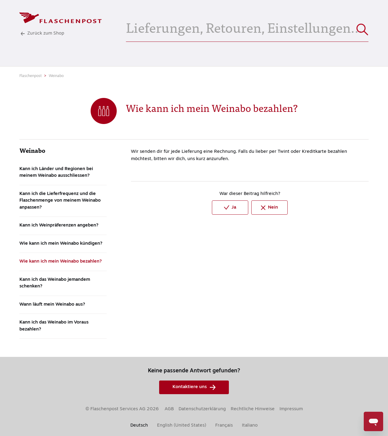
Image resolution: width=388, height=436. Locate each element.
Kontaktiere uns (194, 387)
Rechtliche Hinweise (253, 409)
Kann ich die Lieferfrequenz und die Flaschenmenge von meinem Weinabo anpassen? (60, 201)
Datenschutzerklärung (202, 409)
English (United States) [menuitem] (181, 425)
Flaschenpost (30, 76)
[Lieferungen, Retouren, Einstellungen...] (247, 27)
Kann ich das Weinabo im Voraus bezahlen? (54, 326)
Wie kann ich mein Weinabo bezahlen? (60, 261)
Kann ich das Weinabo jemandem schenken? (54, 283)
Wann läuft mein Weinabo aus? (52, 304)
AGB (169, 409)
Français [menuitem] (224, 425)
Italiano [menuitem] (250, 425)
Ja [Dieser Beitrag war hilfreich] (230, 207)
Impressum (291, 409)
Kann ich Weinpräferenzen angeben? (59, 225)
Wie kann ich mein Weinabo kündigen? (60, 243)
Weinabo (56, 76)
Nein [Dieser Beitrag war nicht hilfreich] (269, 207)
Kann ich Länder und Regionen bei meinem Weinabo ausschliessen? (56, 172)
